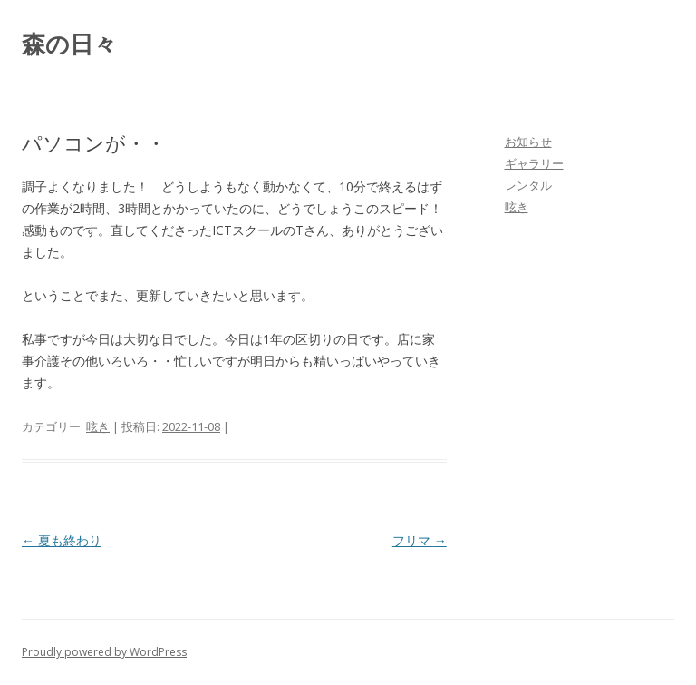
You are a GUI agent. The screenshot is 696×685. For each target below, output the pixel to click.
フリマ (419, 540)
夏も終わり (62, 540)
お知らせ (528, 141)
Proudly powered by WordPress (104, 652)
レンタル (528, 185)
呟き (98, 426)
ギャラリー (534, 163)
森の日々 (69, 43)
